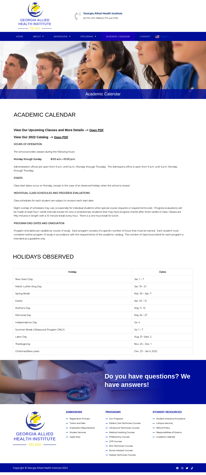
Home (19, 36)
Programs (88, 36)
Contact (145, 36)
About (38, 36)
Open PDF (97, 130)
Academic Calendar (118, 36)
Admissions (62, 36)
